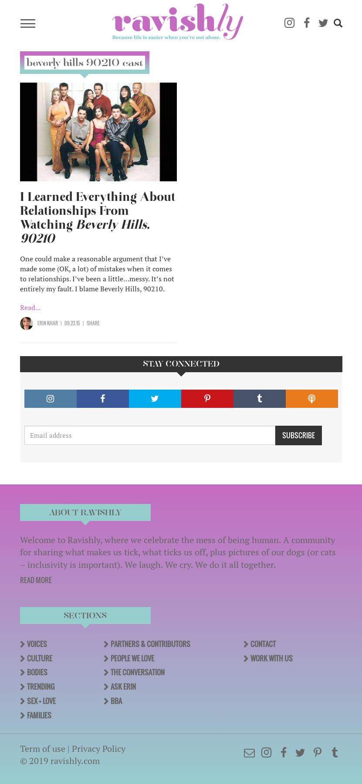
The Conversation (138, 672)
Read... (30, 307)
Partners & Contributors (150, 644)
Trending (40, 686)
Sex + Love (41, 701)
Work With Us (271, 658)
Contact (263, 644)
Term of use (42, 748)
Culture (39, 658)
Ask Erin (123, 686)
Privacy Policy (98, 748)
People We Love (132, 658)
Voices (37, 644)
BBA (116, 701)
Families (39, 715)
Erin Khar (47, 323)
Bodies (37, 672)
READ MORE (36, 580)
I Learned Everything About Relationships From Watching (97, 217)
